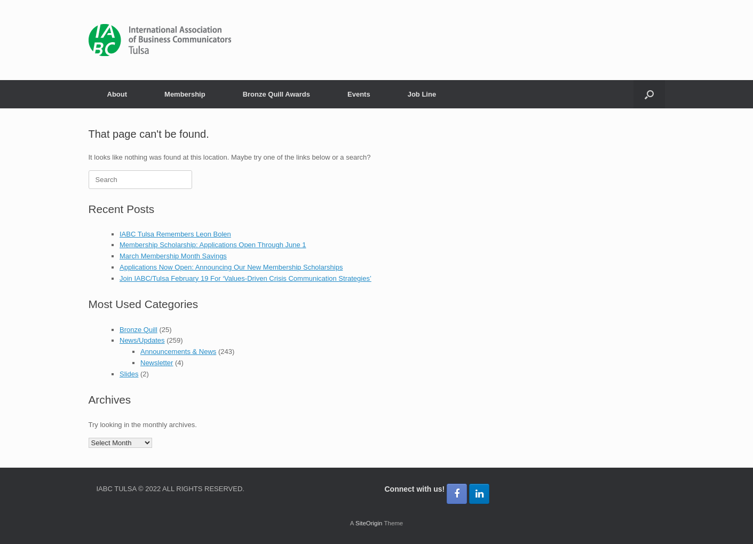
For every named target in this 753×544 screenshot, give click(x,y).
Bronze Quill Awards (276, 94)
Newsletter (156, 363)
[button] (649, 94)
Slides (129, 374)
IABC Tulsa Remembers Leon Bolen (175, 234)
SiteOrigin (369, 523)
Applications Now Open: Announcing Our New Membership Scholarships (231, 267)
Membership (184, 94)
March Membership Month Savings (173, 256)
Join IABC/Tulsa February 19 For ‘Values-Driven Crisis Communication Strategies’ (245, 278)
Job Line (422, 94)
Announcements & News (178, 352)
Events (358, 94)
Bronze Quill (138, 330)
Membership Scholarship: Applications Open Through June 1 (213, 245)
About (117, 94)
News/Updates (142, 340)
